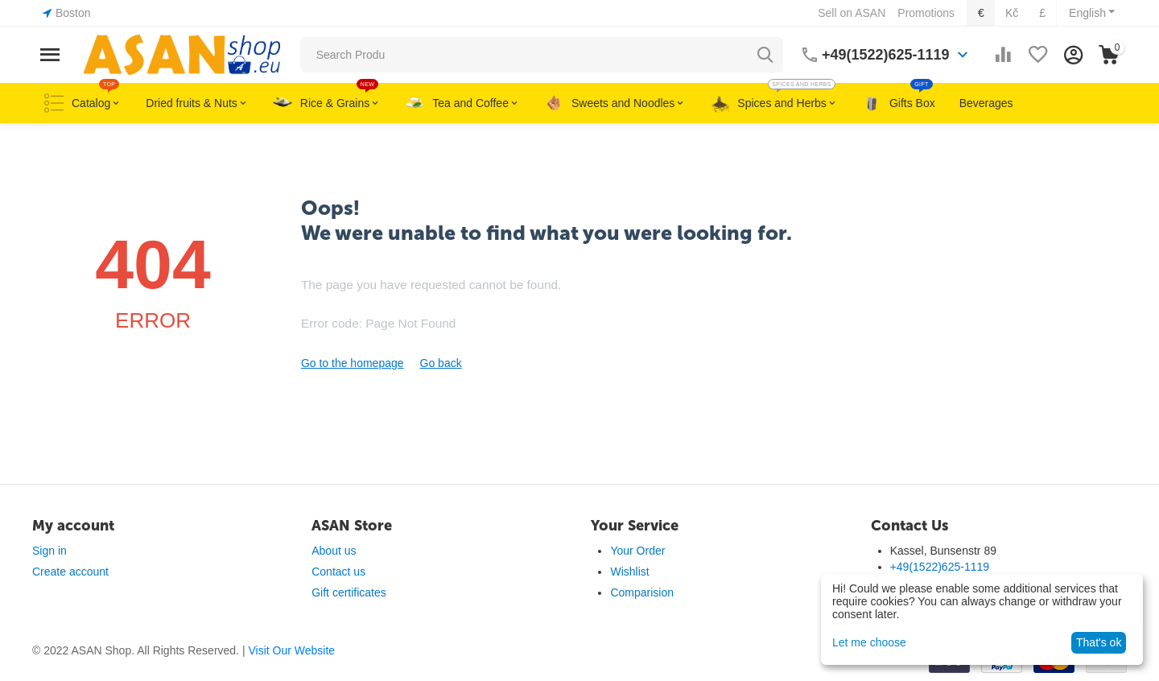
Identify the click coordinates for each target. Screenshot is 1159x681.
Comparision (642, 592)
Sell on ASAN (851, 12)
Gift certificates (348, 592)
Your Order (637, 550)
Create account (70, 571)
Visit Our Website (291, 650)
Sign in (49, 550)
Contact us (338, 571)
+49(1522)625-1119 (886, 55)
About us (333, 550)
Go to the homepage (352, 363)
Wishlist (629, 571)
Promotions (926, 12)
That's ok (1098, 642)
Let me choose (869, 642)
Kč (1011, 12)
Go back (441, 363)
